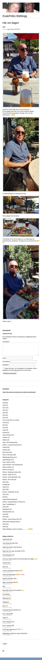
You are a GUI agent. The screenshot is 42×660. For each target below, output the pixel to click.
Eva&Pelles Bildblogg (15, 16)
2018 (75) (5, 407)
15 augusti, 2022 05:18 (14, 29)
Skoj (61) (5, 499)
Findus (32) (6, 425)
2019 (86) (5, 405)
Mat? (7, 589)
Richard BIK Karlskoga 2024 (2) (11, 524)
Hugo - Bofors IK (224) (9, 464)
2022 (4, 27)
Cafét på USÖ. (7, 566)
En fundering (7, 597)
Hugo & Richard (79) (8, 437)
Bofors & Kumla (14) (8, 472)
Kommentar (6, 341)
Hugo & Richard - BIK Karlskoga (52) (13, 467)
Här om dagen (11, 22)
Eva (8, 29)
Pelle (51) (5, 427)
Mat (7, 609)
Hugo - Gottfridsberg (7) (9, 507)
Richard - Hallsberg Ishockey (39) (12, 474)
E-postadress (6, 364)
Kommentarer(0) (6, 330)
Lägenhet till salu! (7, 542)
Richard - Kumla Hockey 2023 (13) (12, 521)
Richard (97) (6, 435)
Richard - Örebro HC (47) (9, 477)
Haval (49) (5, 516)
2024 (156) (6, 519)
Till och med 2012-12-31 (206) (11, 422)
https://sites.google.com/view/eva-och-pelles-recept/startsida (19, 394)
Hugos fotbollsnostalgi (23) (10, 502)
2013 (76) (5, 420)
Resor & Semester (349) (9, 457)
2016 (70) (5, 412)
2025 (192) (6, 526)
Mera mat (7, 570)
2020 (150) (6, 484)
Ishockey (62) (6, 452)
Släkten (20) (6, 442)
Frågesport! (7, 605)
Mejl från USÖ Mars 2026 (9, 581)
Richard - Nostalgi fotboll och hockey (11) (14, 504)
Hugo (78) (5, 432)
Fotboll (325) (6, 450)
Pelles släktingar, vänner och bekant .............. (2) (17, 531)
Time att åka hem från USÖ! (10, 546)
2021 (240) (6, 492)
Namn (4, 360)
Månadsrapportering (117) (10, 459)
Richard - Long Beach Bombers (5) (12, 447)
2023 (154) (6, 509)
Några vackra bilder (10, 585)
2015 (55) (5, 415)
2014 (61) (5, 417)
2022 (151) (6, 497)
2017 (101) (6, 410)
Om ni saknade (8, 617)
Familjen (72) (6, 440)
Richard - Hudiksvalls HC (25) (11, 494)
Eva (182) (5, 430)
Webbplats (5, 367)
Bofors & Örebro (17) (8, 469)
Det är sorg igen (8, 624)
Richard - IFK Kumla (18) (9, 482)
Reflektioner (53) (7, 511)
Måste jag (7, 601)
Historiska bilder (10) (8, 514)
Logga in (5, 646)
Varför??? (7, 621)
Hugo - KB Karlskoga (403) (10, 445)
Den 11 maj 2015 (8, 628)
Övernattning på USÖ (8, 558)
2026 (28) (5, 529)
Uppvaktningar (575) (8, 462)
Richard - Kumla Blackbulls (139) (12, 479)
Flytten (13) (6, 489)
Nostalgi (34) (6, 487)
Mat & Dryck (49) (7, 455)
